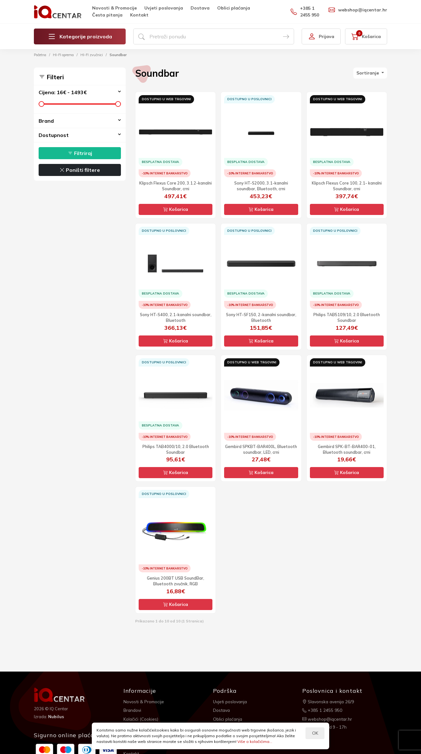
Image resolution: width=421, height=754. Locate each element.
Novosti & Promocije (114, 8)
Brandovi (132, 709)
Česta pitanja (107, 15)
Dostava (200, 8)
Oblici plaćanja (233, 8)
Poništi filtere (80, 170)
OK (315, 733)
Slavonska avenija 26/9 (329, 701)
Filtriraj (80, 153)
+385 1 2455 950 (305, 11)
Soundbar (118, 55)
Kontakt (139, 15)
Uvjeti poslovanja (163, 8)
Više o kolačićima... (254, 741)
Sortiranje (368, 73)
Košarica (175, 209)
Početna (40, 55)
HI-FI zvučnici (91, 55)
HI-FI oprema (63, 55)
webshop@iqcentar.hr (358, 10)
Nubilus (56, 716)
